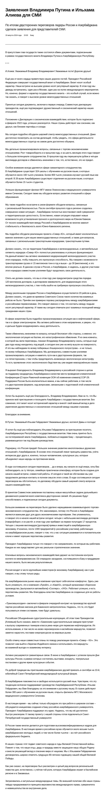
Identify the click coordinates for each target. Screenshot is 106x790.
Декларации (25, 119)
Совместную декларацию (78, 104)
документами (68, 52)
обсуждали (52, 703)
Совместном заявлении (30, 492)
